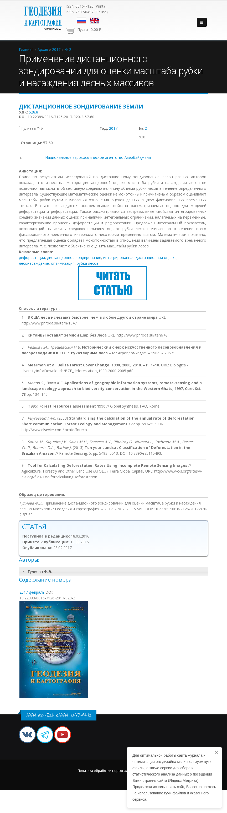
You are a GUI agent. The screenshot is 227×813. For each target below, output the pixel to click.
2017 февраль (31, 592)
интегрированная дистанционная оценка (140, 257)
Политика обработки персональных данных (113, 770)
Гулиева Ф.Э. (40, 571)
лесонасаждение (34, 263)
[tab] (113, 571)
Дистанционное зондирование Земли (81, 106)
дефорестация (32, 257)
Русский (81, 21)
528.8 (33, 112)
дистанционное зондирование (74, 257)
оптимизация (63, 263)
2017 (113, 128)
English (94, 21)
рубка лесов (88, 263)
